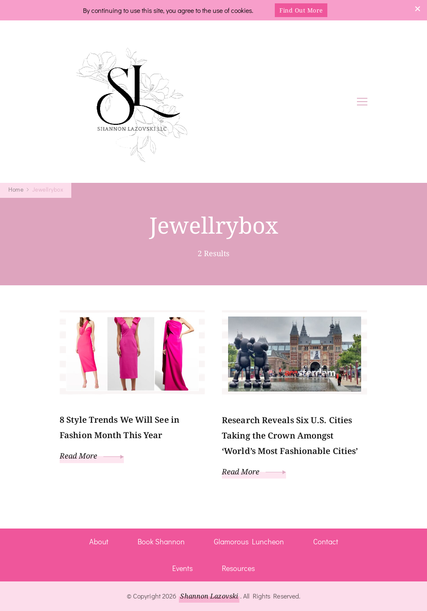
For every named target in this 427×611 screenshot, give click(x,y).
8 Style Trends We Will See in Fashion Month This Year (119, 427)
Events (182, 568)
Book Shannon (161, 541)
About (98, 541)
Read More (92, 456)
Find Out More (301, 10)
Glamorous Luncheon (249, 541)
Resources (238, 568)
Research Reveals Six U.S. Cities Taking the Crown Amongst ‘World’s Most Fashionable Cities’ (290, 435)
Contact (325, 541)
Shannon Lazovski (209, 596)
